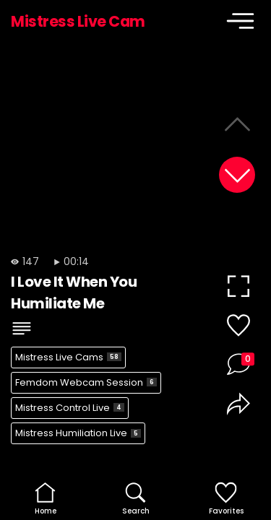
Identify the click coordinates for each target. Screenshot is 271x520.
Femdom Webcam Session (86, 382)
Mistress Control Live (69, 408)
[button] (237, 175)
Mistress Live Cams (68, 357)
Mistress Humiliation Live (78, 433)
